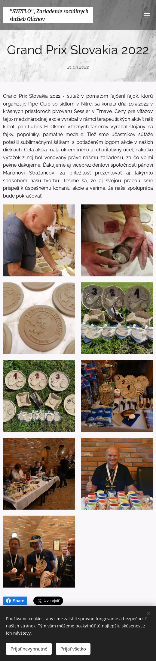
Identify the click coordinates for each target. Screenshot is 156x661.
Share (15, 600)
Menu (147, 15)
